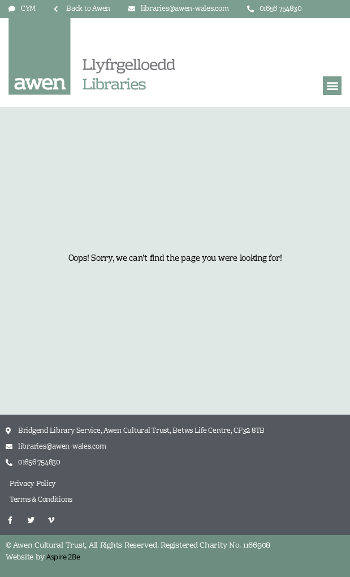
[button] (332, 85)
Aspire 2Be (63, 557)
